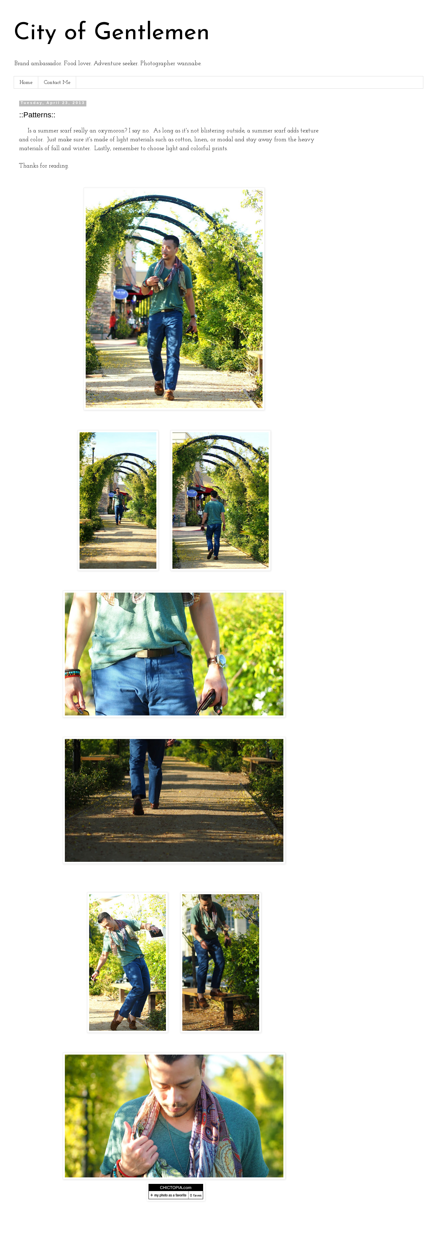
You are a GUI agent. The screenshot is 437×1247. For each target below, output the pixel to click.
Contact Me (57, 82)
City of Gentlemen (112, 33)
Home (25, 82)
